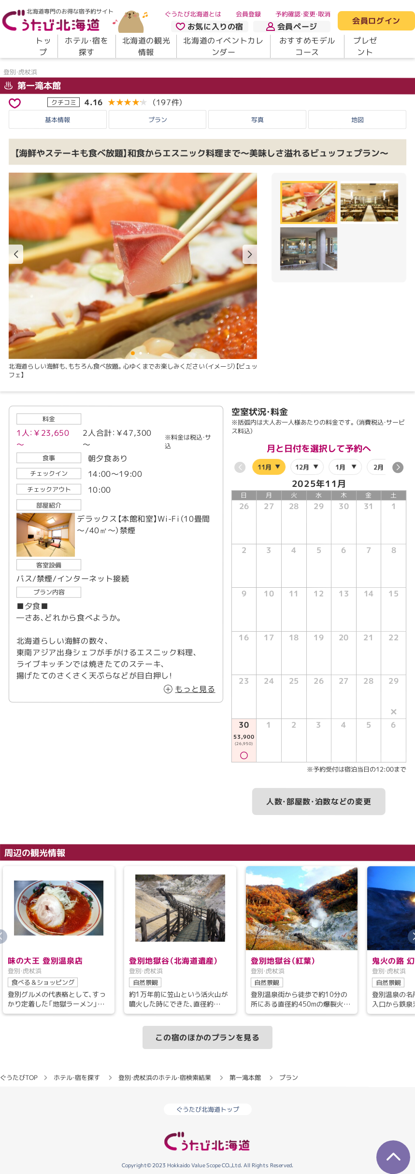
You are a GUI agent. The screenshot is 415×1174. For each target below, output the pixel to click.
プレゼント (365, 46)
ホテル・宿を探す (87, 46)
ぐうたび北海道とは (193, 14)
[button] (250, 254)
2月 (378, 467)
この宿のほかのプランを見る (207, 1037)
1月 (340, 467)
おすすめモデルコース (307, 46)
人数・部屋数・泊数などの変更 (318, 802)
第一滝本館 (32, 86)
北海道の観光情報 (146, 46)
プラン (157, 119)
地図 (357, 119)
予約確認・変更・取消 (302, 14)
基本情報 (57, 119)
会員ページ (291, 26)
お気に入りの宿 (209, 26)
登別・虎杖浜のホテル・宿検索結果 (164, 1077)
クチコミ (63, 101)
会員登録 (248, 14)
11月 (264, 467)
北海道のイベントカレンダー (223, 46)
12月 (302, 467)
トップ (43, 46)
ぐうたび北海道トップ (207, 1109)
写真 (257, 119)
